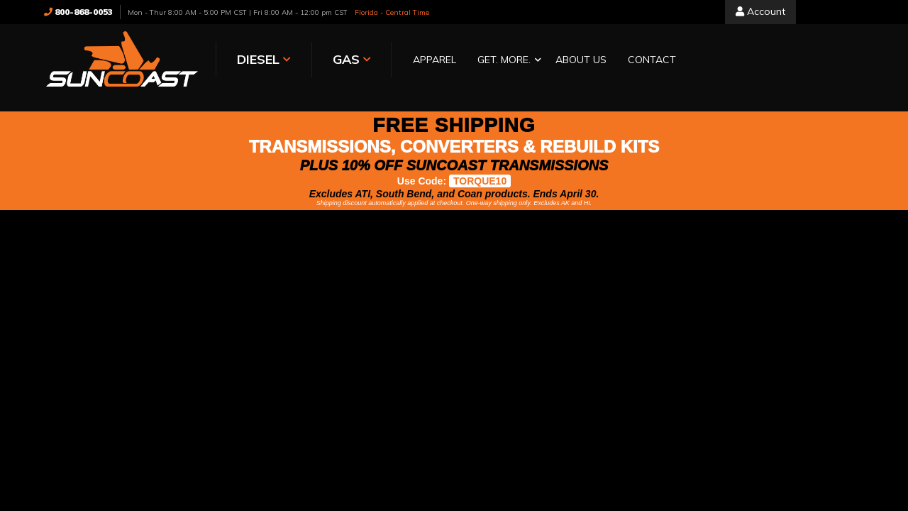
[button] (506, 60)
